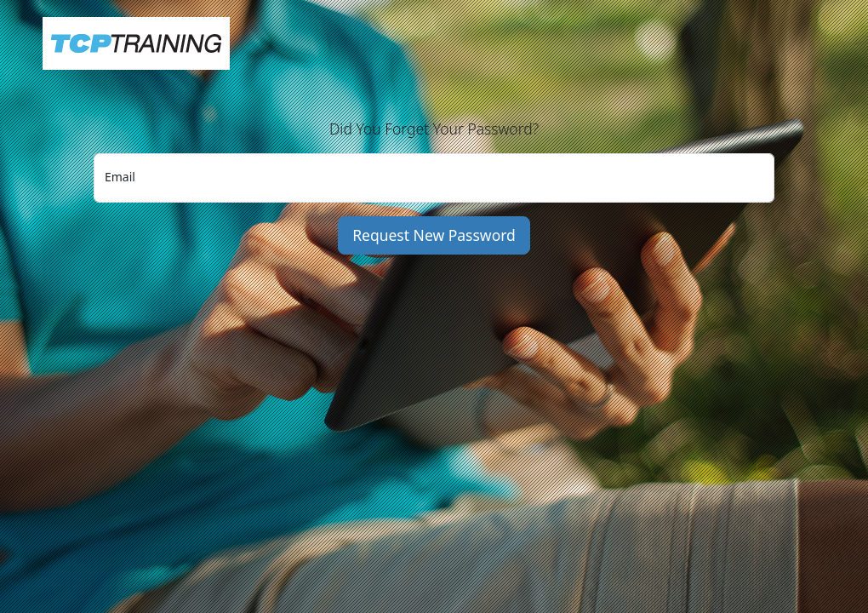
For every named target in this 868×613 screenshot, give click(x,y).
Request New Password (434, 235)
